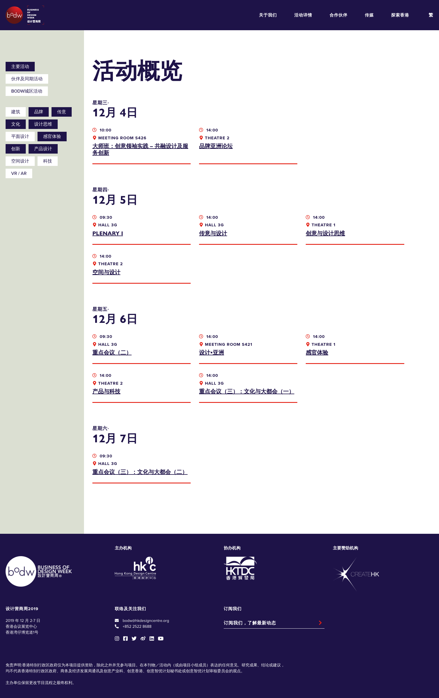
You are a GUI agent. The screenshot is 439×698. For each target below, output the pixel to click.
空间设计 (20, 161)
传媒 (369, 15)
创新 (15, 149)
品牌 (38, 112)
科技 (47, 161)
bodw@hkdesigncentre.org (146, 595)
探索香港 (400, 15)
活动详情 (303, 15)
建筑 (15, 112)
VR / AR (19, 173)
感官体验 (52, 136)
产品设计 (43, 149)
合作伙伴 (338, 15)
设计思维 (43, 124)
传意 (61, 112)
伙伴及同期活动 (27, 79)
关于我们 (268, 15)
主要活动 (20, 66)
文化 (15, 124)
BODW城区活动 (26, 91)
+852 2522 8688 (137, 601)
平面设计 (20, 136)
